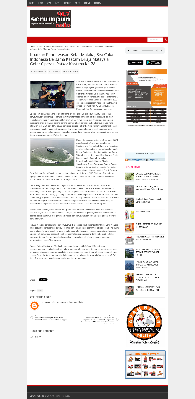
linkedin (142, 160)
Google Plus (153, 160)
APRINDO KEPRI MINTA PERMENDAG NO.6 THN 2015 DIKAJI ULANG (148, 277)
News (40, 290)
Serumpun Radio (37, 396)
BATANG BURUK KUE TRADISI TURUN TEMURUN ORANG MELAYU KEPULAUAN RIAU (148, 177)
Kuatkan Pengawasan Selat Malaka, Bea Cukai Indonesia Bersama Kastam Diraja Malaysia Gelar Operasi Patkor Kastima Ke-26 (72, 59)
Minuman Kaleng (143, 211)
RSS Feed (132, 160)
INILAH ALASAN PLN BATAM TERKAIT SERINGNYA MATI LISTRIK (148, 252)
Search (166, 40)
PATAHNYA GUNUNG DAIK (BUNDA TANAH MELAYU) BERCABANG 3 (147, 265)
